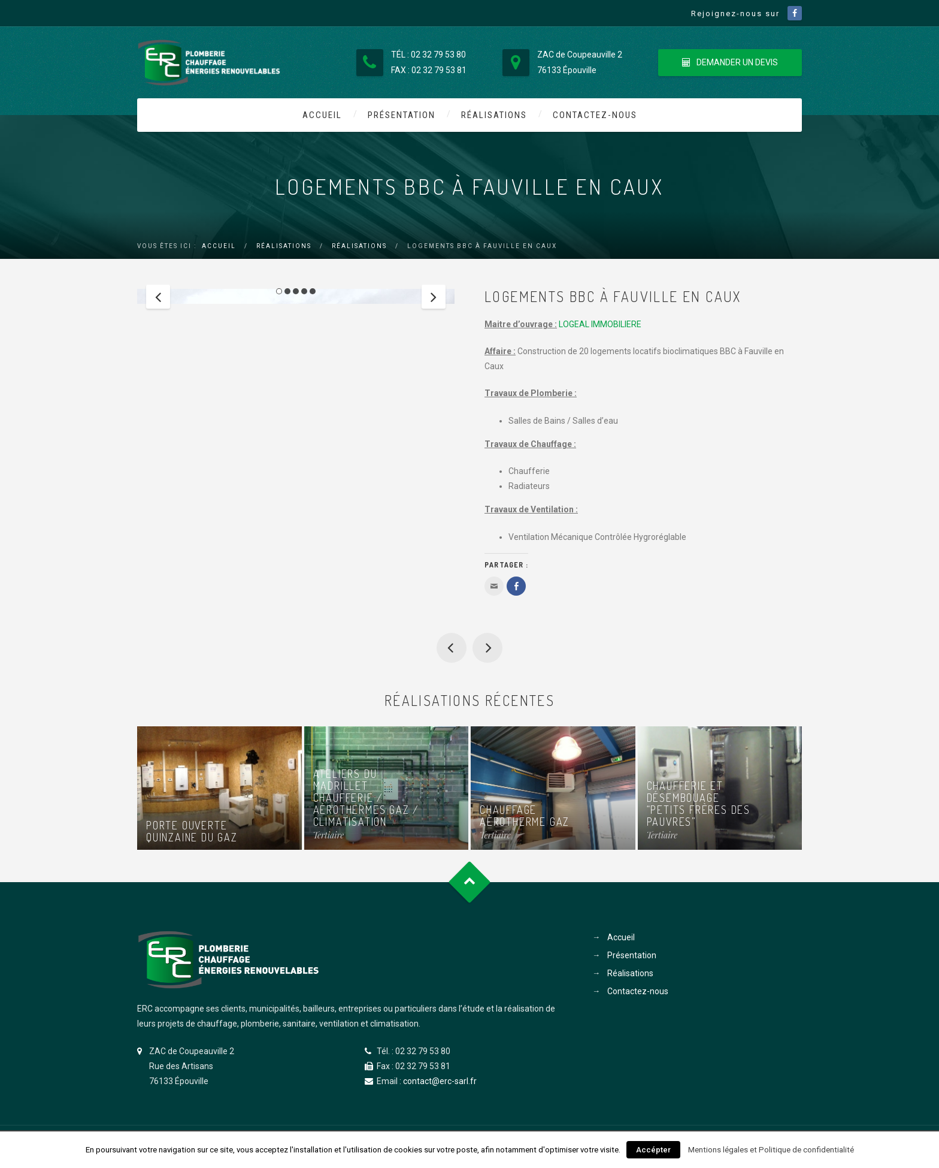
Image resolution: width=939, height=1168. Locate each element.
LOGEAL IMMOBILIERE (600, 324)
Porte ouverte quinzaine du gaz (192, 831)
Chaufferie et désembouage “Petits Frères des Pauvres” (487, 648)
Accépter (653, 1149)
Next (434, 389)
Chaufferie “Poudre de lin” (452, 648)
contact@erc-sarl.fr (440, 1081)
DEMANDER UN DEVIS (730, 62)
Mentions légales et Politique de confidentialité (771, 1149)
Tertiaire (328, 835)
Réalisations (494, 115)
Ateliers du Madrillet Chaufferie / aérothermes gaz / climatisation (366, 797)
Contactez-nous (595, 115)
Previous (158, 389)
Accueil (322, 115)
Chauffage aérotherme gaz (525, 815)
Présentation (401, 115)
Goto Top (470, 882)
